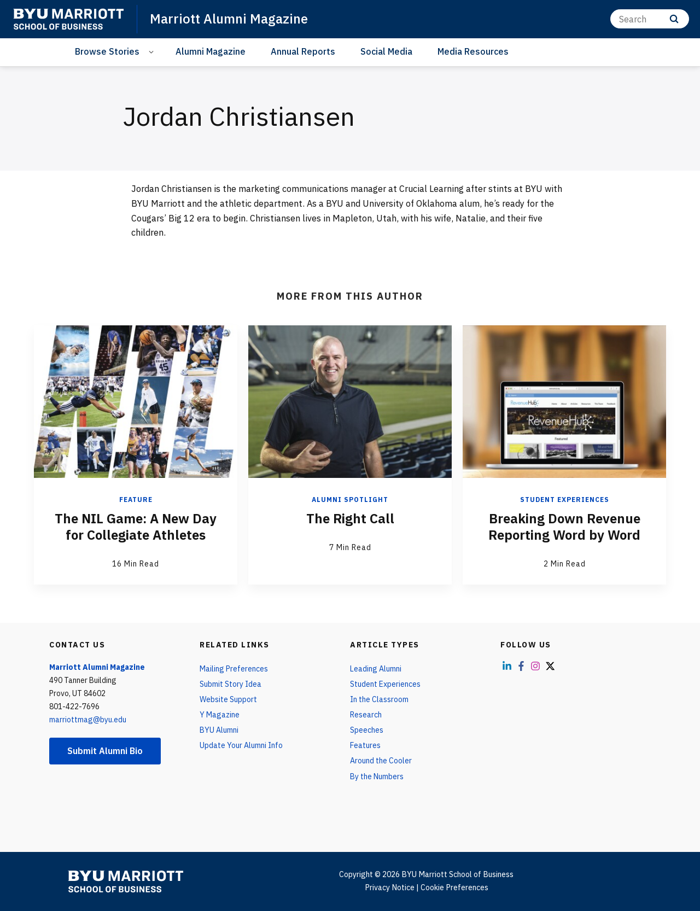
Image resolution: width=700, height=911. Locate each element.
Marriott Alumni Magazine (229, 18)
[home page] (68, 19)
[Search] (649, 18)
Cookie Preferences (454, 887)
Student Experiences (564, 499)
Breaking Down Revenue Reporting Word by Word (564, 527)
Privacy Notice (390, 887)
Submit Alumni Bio (105, 750)
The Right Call (350, 518)
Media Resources (473, 51)
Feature (136, 499)
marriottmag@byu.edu (87, 720)
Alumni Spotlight (350, 499)
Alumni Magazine (211, 51)
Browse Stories (107, 51)
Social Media (386, 51)
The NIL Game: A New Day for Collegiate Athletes (136, 527)
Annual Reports (303, 51)
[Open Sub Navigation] (153, 52)
